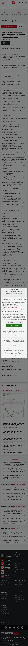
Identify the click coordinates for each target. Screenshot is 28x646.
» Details (14, 335)
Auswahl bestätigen (14, 323)
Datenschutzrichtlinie (11, 307)
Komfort (14, 339)
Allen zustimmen (14, 325)
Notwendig (14, 330)
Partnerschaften (15, 349)
